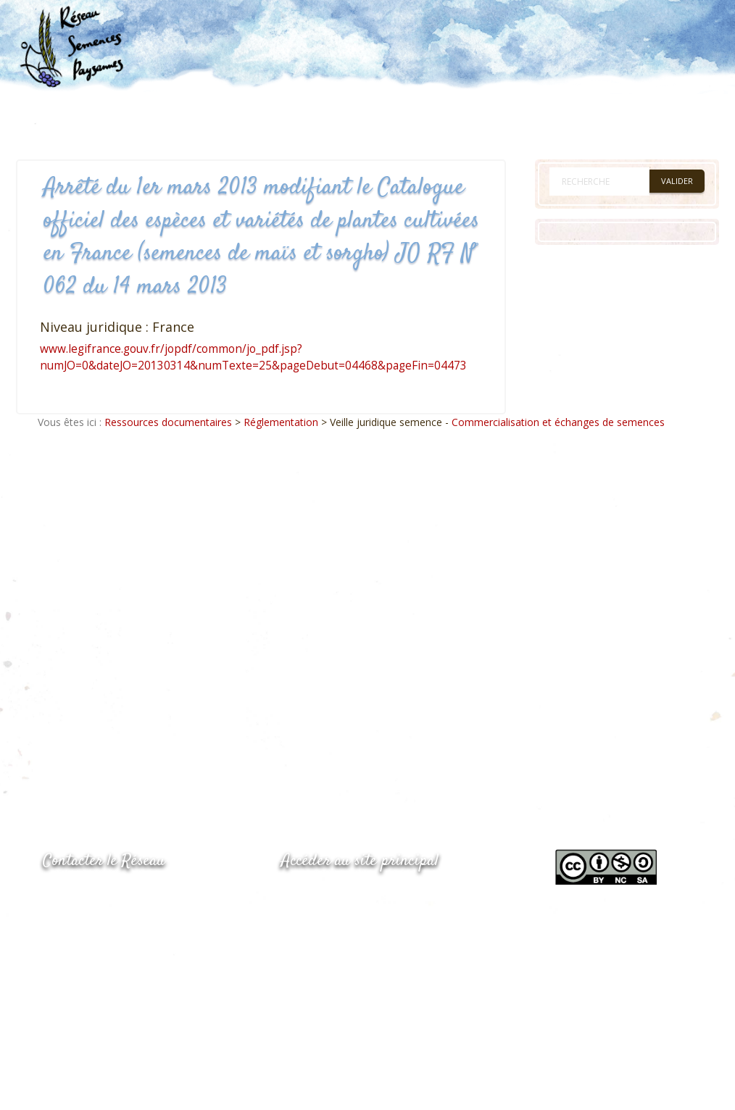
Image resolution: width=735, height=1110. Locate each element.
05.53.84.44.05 (94, 898)
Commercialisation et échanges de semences (558, 422)
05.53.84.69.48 (94, 927)
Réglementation (281, 422)
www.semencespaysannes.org (361, 896)
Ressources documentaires (168, 422)
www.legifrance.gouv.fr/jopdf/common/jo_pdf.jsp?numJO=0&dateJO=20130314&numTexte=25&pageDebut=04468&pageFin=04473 (253, 356)
